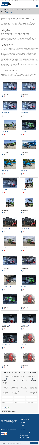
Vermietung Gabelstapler (25, 419)
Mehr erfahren (3, 426)
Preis (10, 77)
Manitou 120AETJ (24, 305)
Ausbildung (23, 422)
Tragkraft (13, 77)
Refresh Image (11, 407)
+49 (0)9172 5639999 (24, 435)
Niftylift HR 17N (23, 286)
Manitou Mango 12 (5, 286)
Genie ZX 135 (23, 150)
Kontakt (22, 426)
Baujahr (17, 77)
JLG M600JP (4, 170)
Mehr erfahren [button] (18, 443)
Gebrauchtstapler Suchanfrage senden (8, 411)
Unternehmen (23, 425)
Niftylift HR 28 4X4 (5, 131)
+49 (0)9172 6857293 (24, 433)
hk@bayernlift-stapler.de (25, 437)
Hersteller (7, 77)
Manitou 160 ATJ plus (5, 92)
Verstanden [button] (34, 442)
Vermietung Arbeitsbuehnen (25, 418)
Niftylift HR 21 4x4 (24, 131)
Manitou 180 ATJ (5, 228)
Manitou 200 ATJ (5, 247)
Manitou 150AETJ (5, 325)
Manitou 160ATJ (4, 189)
